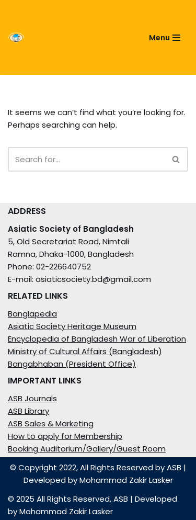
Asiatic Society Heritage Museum (72, 326)
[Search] (86, 159)
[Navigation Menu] (164, 38)
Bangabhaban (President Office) (72, 363)
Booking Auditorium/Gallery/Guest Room (87, 448)
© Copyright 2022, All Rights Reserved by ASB (95, 467)
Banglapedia (32, 313)
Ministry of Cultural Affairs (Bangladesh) (85, 351)
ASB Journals (32, 398)
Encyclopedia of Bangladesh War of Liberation (97, 338)
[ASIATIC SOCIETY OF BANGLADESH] (66, 37)
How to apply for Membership (65, 436)
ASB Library (28, 410)
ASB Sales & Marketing (51, 423)
